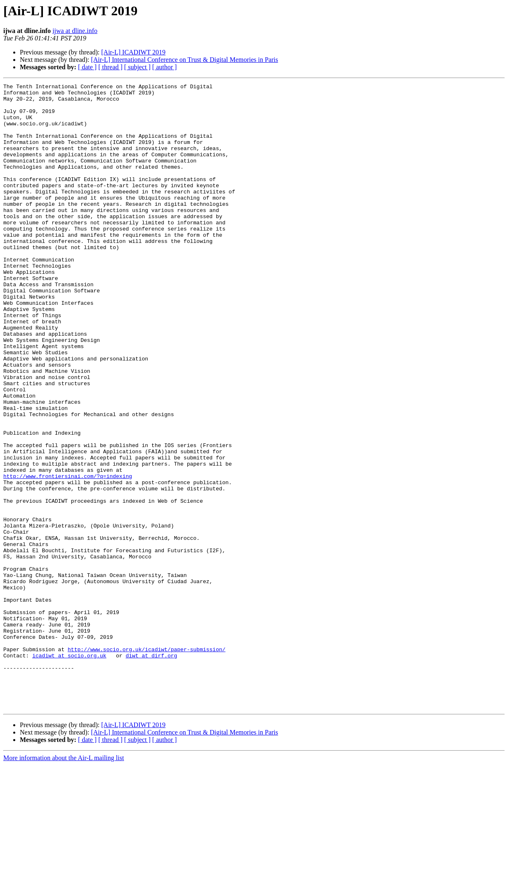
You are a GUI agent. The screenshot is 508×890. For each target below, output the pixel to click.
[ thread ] (110, 67)
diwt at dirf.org (151, 770)
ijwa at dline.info (74, 30)
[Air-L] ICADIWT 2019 (133, 52)
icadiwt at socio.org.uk (69, 770)
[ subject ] (137, 67)
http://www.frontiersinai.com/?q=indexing (67, 555)
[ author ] (164, 67)
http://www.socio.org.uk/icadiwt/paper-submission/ (146, 763)
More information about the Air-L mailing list (63, 882)
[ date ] (87, 67)
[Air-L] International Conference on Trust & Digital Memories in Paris (184, 59)
